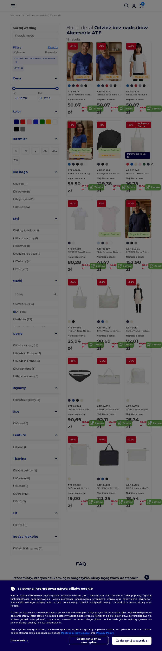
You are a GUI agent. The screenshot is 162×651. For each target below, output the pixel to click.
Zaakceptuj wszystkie (131, 640)
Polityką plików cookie (75, 632)
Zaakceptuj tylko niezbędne (89, 640)
